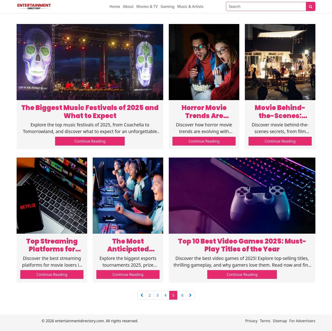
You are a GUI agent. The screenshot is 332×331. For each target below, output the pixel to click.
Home (115, 6)
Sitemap (280, 320)
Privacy (251, 320)
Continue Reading (89, 141)
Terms (265, 320)
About (128, 6)
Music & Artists (190, 6)
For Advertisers (302, 320)
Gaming (167, 6)
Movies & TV (147, 6)
